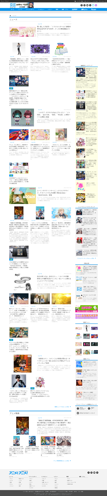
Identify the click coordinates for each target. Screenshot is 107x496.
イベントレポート (30, 9)
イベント (11, 486)
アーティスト (45, 484)
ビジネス (31, 487)
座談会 (56, 487)
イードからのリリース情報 (63, 491)
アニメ (11, 478)
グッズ (20, 484)
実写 (56, 480)
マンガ (11, 480)
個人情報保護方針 (53, 491)
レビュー (50, 9)
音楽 (11, 482)
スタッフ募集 (80, 491)
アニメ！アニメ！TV (71, 482)
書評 (56, 482)
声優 (20, 482)
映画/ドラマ (21, 478)
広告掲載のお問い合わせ (39, 491)
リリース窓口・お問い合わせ (28, 491)
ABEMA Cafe (70, 484)
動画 (57, 9)
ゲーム (11, 484)
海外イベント (32, 486)
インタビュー (41, 9)
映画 (30, 480)
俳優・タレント (45, 482)
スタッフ (44, 478)
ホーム (12, 9)
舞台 (30, 484)
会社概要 (47, 491)
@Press (75, 491)
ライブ (31, 482)
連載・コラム (65, 9)
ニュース (20, 9)
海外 (20, 486)
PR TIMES (71, 491)
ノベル (20, 480)
